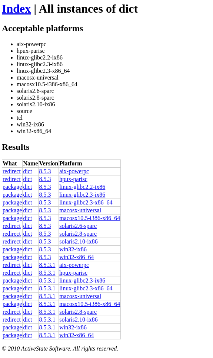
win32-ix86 (73, 249)
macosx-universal (80, 210)
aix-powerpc (74, 171)
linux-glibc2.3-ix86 (82, 194)
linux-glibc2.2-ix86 (82, 187)
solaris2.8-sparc (78, 233)
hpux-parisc (73, 179)
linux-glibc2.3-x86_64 (86, 202)
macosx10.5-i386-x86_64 (89, 218)
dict (27, 171)
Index (16, 8)
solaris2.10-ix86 (78, 241)
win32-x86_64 (76, 257)
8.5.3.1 (47, 265)
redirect (12, 171)
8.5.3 (45, 171)
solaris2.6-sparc (78, 226)
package (12, 187)
